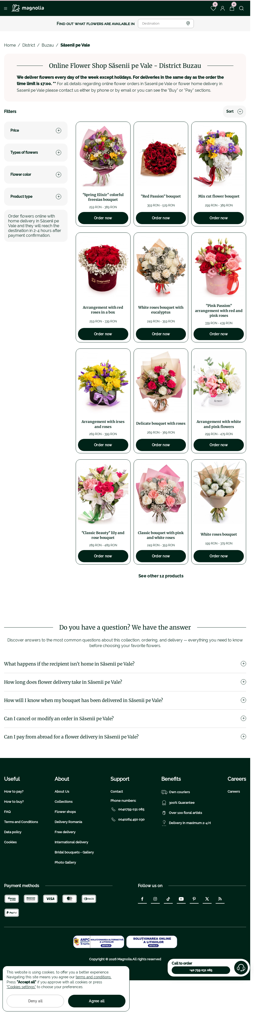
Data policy (12, 864)
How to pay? (13, 823)
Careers (234, 823)
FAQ (7, 843)
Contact (116, 823)
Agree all (97, 1001)
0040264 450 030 (127, 851)
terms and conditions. (94, 977)
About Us (62, 823)
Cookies (10, 874)
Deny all (35, 1001)
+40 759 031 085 (200, 970)
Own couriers (175, 824)
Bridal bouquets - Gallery (74, 884)
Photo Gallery (65, 894)
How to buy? (14, 833)
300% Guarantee (178, 834)
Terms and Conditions (21, 853)
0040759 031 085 (127, 841)
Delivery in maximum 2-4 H (186, 854)
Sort (234, 111)
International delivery (71, 874)
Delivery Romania (68, 853)
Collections (63, 833)
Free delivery (65, 864)
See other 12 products (160, 576)
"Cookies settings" (21, 987)
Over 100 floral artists (181, 845)
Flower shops (65, 843)
